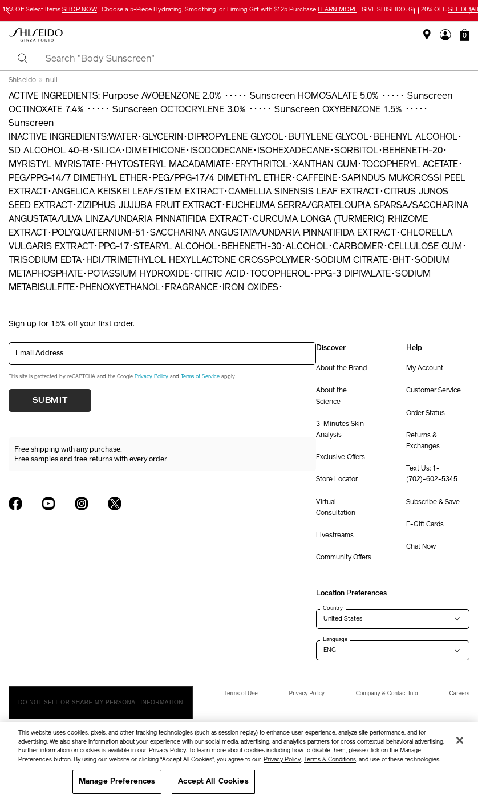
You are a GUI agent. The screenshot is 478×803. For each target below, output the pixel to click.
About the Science (331, 396)
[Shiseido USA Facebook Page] (15, 503)
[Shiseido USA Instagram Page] (81, 503)
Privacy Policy (151, 376)
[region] (239, 762)
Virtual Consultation (335, 508)
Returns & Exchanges (423, 441)
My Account (424, 368)
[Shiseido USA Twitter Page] (114, 503)
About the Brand (341, 368)
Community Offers (343, 557)
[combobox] (249, 59)
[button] (464, 35)
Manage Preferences (117, 781)
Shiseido (22, 80)
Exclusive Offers (340, 457)
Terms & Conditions (330, 760)
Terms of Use (241, 693)
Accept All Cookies (213, 781)
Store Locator (337, 479)
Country (333, 608)
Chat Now (421, 547)
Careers (459, 693)
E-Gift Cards (425, 524)
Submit (50, 400)
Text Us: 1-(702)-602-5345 (431, 474)
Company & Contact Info (387, 693)
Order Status (425, 413)
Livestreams (335, 535)
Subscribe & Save (433, 502)
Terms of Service (200, 376)
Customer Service (433, 390)
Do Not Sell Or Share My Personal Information (100, 702)
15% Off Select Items (49, 10)
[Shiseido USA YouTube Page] (48, 503)
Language (335, 639)
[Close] (459, 740)
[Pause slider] (416, 10)
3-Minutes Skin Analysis (340, 430)
